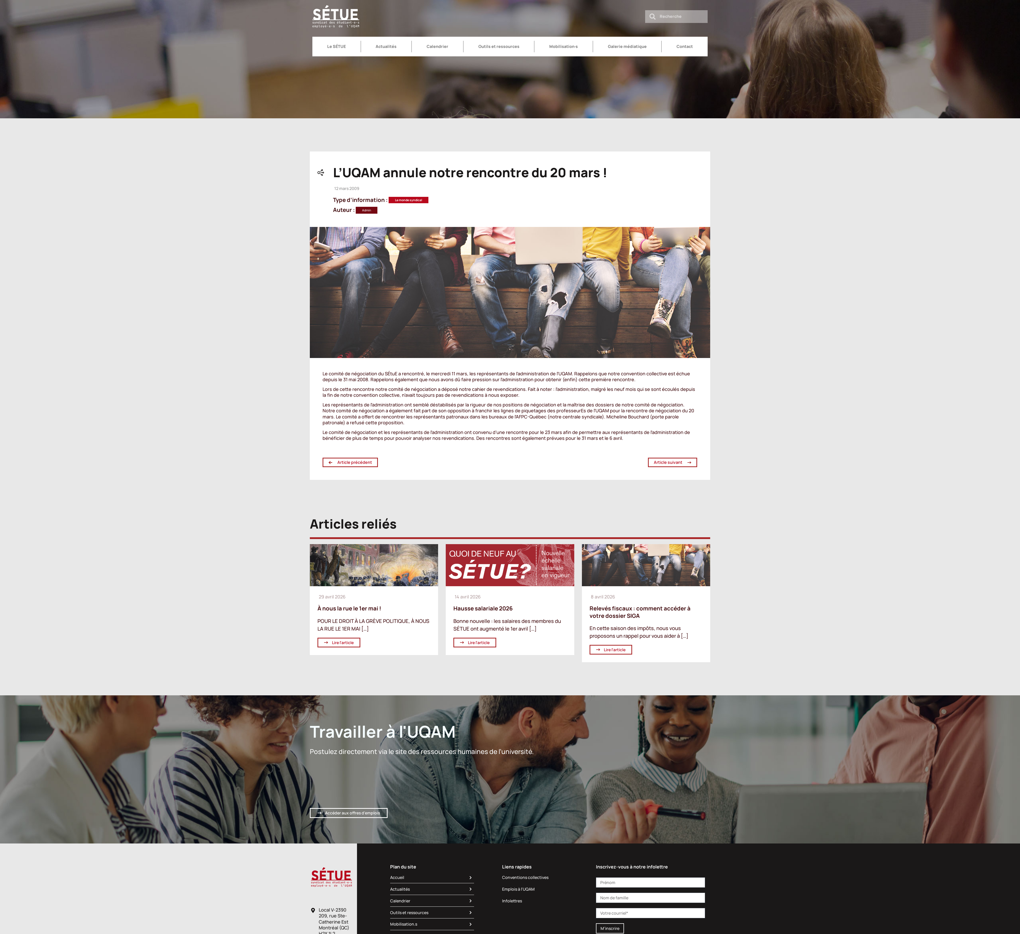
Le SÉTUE (336, 46)
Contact (685, 46)
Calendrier (437, 46)
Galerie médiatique (627, 46)
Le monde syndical (408, 200)
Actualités (386, 46)
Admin (366, 210)
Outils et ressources (498, 46)
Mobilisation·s (563, 46)
